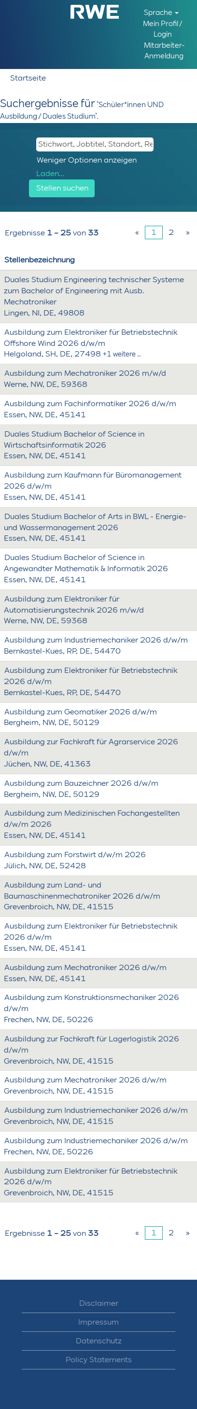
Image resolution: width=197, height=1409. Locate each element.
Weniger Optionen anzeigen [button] (87, 159)
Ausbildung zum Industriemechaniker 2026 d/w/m (96, 639)
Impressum (98, 1322)
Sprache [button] (161, 12)
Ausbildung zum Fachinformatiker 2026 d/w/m (90, 403)
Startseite (28, 77)
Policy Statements (99, 1359)
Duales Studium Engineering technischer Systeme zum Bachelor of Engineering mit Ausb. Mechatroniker (94, 290)
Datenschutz (99, 1341)
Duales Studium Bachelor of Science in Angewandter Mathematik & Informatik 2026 (86, 563)
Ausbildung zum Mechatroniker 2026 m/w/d (85, 373)
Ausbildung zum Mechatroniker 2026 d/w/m (85, 967)
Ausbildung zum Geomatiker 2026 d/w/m (80, 711)
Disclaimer (98, 1303)
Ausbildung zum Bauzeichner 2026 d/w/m (81, 783)
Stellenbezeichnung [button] (39, 259)
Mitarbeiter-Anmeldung (164, 50)
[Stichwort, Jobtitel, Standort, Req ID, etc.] (95, 144)
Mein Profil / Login (163, 28)
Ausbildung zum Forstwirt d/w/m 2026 (75, 854)
